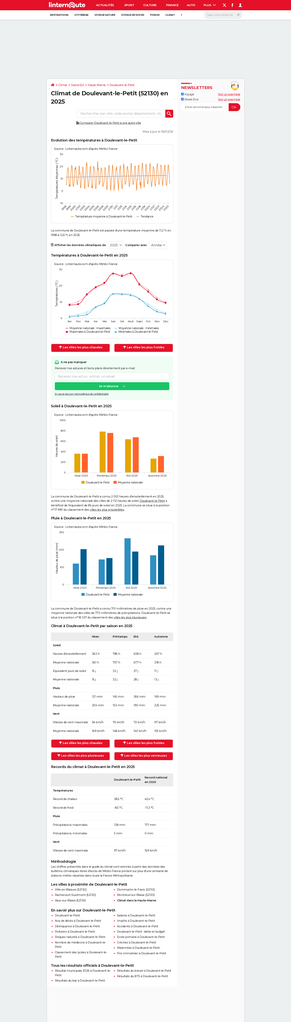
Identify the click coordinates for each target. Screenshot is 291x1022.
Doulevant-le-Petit (122, 85)
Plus (210, 5)
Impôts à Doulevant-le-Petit (136, 921)
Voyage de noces (132, 14)
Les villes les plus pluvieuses (80, 755)
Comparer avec (136, 245)
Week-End (189, 99)
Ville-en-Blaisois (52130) (71, 889)
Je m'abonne (108, 386)
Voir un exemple (229, 94)
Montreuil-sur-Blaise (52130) (136, 895)
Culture (149, 5)
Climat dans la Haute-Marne (136, 900)
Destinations (59, 14)
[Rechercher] (223, 15)
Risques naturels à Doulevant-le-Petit (80, 937)
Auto (191, 5)
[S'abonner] (210, 107)
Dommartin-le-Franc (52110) (136, 889)
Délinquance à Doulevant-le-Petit (77, 926)
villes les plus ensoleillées (107, 509)
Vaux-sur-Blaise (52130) (70, 900)
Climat (170, 14)
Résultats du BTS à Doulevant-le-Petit (142, 976)
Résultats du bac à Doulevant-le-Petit (80, 980)
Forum (155, 14)
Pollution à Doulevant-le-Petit (75, 931)
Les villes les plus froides (143, 347)
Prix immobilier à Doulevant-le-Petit (141, 953)
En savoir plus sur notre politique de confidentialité (82, 394)
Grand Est (77, 85)
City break (81, 14)
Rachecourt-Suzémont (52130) (75, 895)
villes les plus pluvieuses (130, 617)
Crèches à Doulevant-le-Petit (136, 942)
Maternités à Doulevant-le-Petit (138, 948)
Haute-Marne (97, 85)
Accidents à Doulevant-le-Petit (137, 926)
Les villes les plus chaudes (80, 347)
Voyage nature (105, 14)
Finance (172, 5)
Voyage (187, 94)
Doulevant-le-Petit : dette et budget (141, 931)
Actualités (105, 5)
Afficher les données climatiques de (78, 245)
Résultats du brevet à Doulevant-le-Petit (144, 970)
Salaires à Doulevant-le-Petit (136, 915)
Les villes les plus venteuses (144, 755)
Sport (129, 5)
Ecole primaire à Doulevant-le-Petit (141, 937)
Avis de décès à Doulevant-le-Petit (78, 921)
